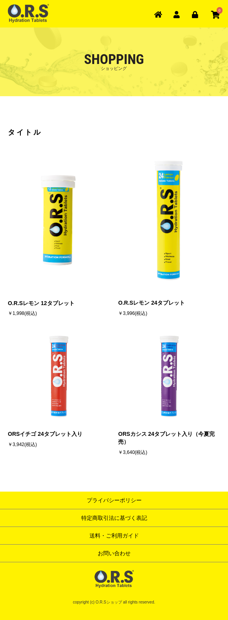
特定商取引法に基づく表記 (114, 518)
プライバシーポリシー (114, 500)
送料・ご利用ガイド (114, 535)
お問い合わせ (114, 553)
